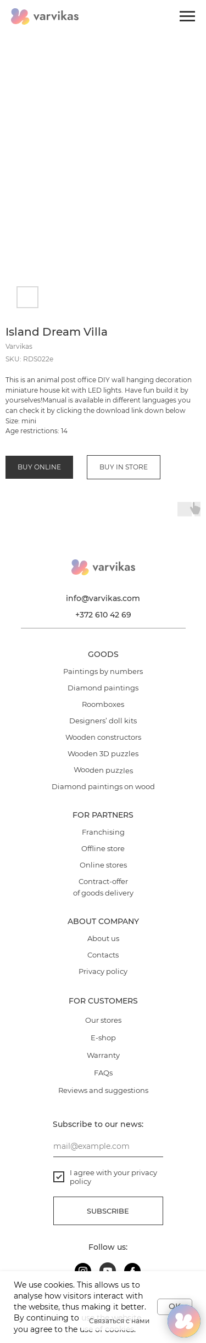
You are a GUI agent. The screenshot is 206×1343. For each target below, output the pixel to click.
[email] (108, 1146)
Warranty (103, 1055)
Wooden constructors (103, 737)
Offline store (103, 848)
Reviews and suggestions (103, 1090)
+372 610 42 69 (103, 615)
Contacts (103, 954)
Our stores (103, 1020)
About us (103, 938)
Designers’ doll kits (103, 720)
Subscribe (108, 1210)
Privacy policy (103, 971)
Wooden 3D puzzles (103, 753)
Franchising (103, 832)
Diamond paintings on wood (103, 786)
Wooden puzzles (103, 770)
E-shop (103, 1037)
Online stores (103, 864)
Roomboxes (103, 704)
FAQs (103, 1072)
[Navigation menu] (187, 16)
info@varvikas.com (103, 598)
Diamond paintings (103, 687)
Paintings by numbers (103, 671)
